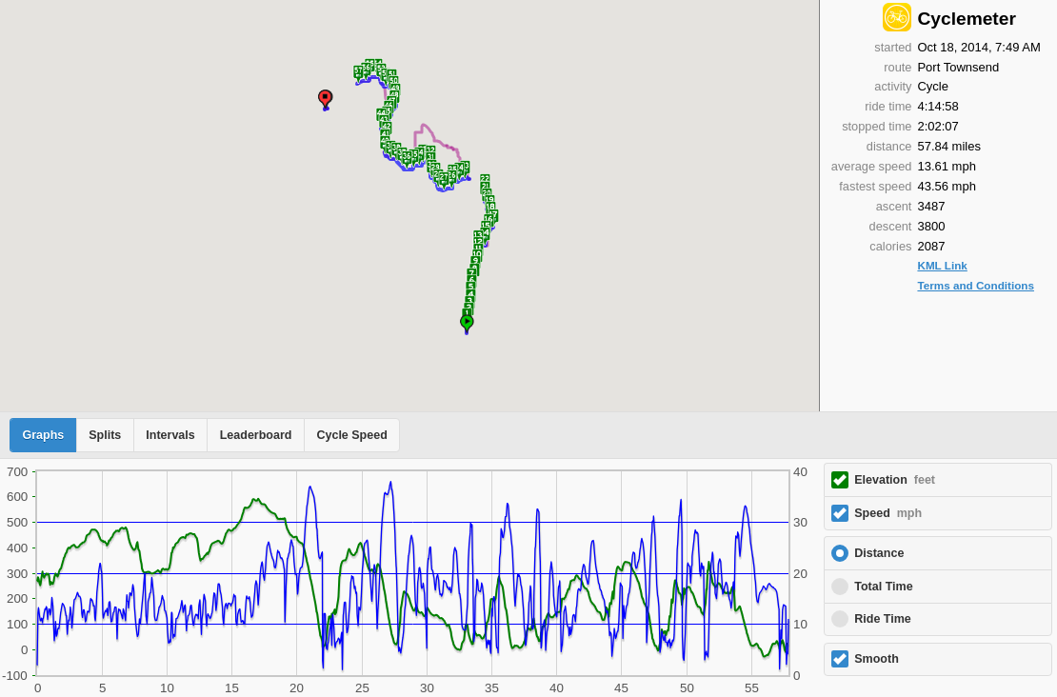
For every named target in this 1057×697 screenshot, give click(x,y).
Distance (879, 553)
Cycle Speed (351, 435)
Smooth (876, 659)
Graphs (44, 435)
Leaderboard (256, 435)
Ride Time (882, 619)
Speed (888, 513)
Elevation (894, 480)
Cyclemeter (966, 19)
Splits (105, 435)
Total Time (883, 586)
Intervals (170, 435)
